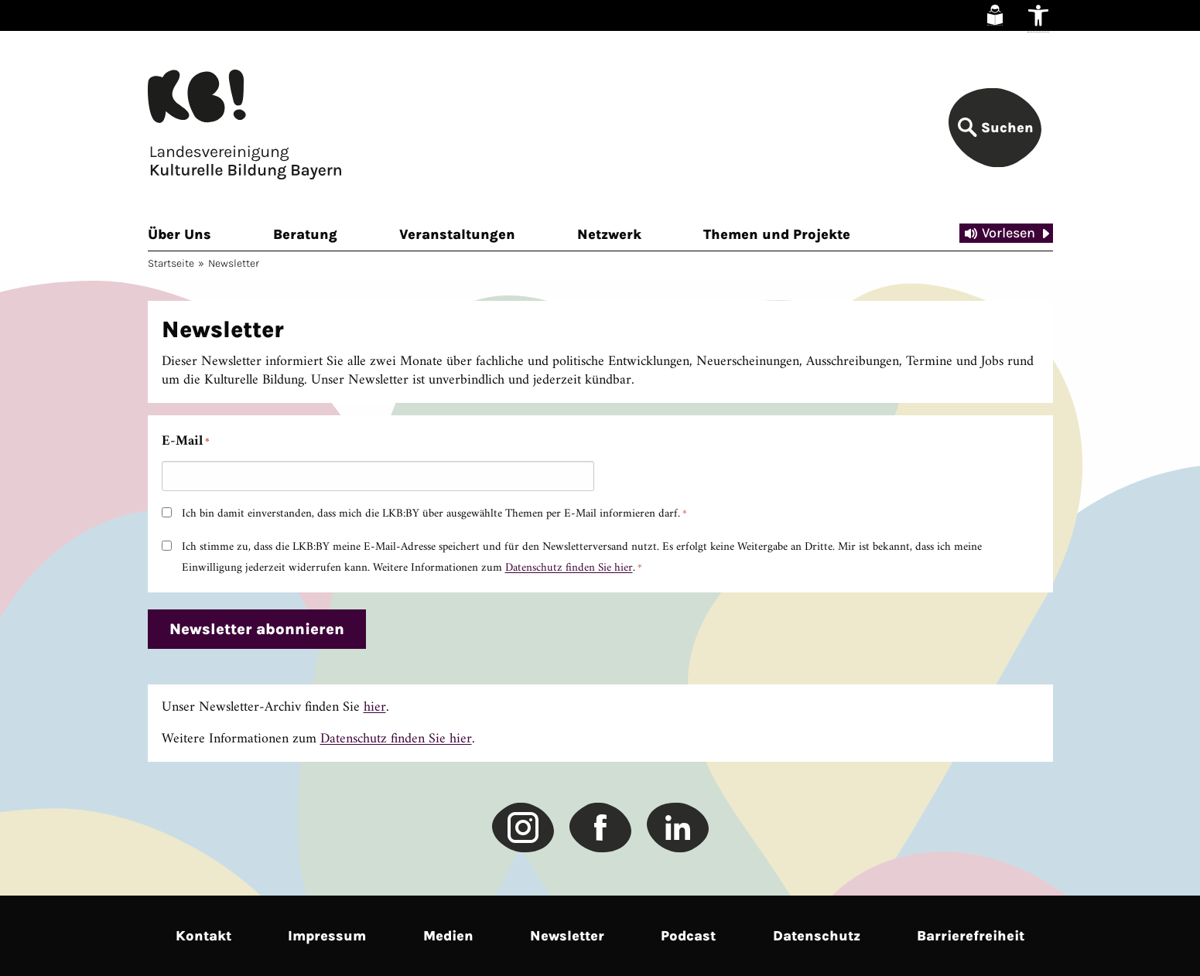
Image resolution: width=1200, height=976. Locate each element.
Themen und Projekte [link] (776, 234)
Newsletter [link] (567, 935)
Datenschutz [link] (816, 935)
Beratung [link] (305, 234)
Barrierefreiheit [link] (970, 935)
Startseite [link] (171, 263)
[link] (995, 15)
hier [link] (375, 707)
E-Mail (186, 441)
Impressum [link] (327, 935)
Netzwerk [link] (609, 234)
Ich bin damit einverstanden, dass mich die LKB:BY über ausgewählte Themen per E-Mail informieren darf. (434, 513)
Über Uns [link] (179, 234)
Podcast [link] (688, 935)
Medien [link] (448, 935)
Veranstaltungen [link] (457, 234)
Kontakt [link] (203, 935)
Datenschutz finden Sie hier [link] (569, 568)
